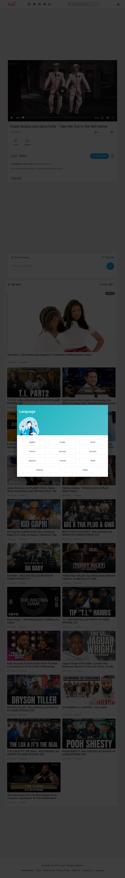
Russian (92, 451)
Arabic (62, 442)
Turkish (62, 461)
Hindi (93, 461)
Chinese (39, 470)
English (32, 442)
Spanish (32, 461)
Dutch (92, 442)
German (62, 451)
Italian (85, 470)
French (32, 451)
